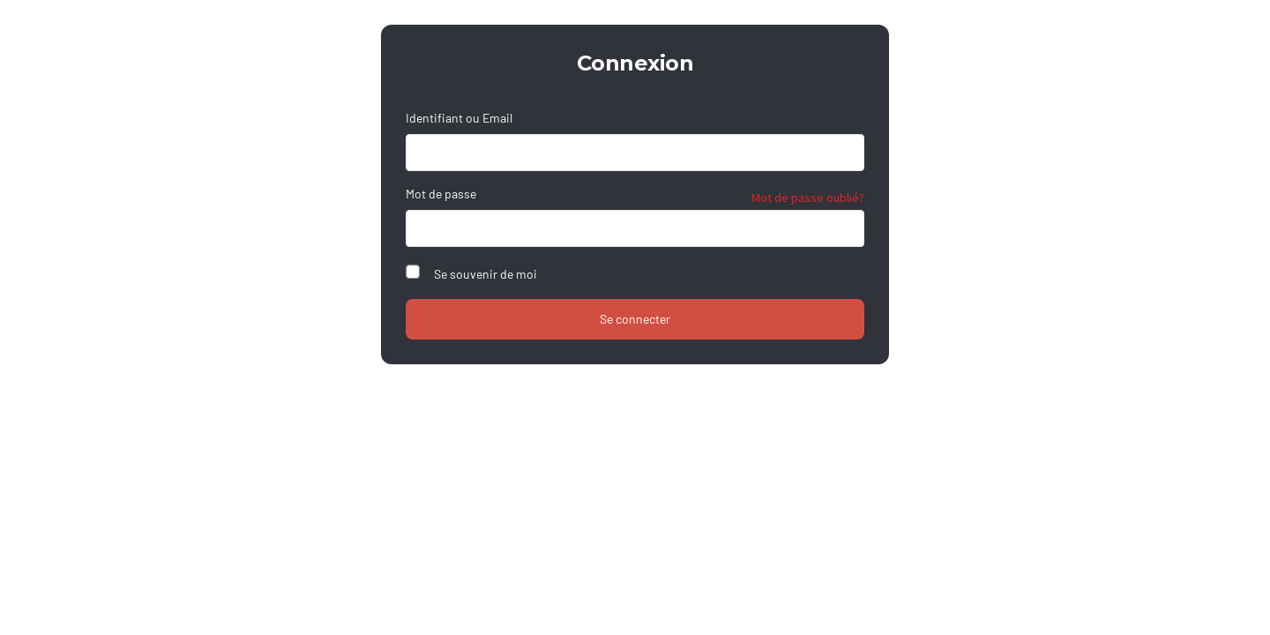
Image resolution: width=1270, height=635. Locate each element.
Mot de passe (441, 193)
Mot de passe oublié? (807, 197)
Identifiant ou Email (459, 117)
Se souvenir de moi (485, 273)
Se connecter (635, 318)
